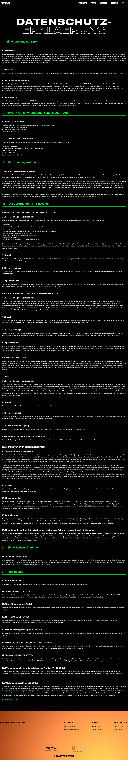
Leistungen (82, 3)
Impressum (96, 726)
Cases (93, 3)
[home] (5, 3)
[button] (124, 3)
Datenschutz (97, 729)
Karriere (103, 3)
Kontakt (114, 3)
